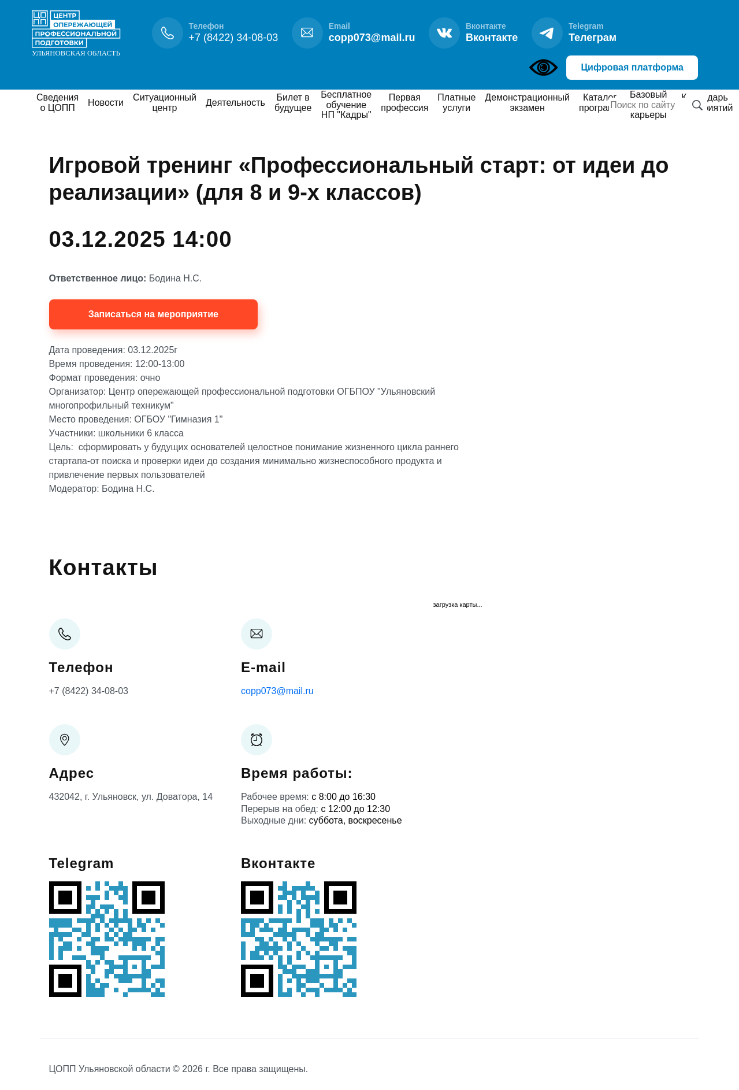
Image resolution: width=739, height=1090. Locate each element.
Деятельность (235, 102)
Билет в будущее (292, 102)
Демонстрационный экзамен (527, 102)
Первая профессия (404, 102)
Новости (106, 102)
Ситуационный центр (164, 102)
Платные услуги (456, 102)
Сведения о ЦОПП (57, 102)
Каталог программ (600, 102)
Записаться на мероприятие (153, 314)
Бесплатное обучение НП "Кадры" (346, 105)
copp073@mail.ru (277, 691)
